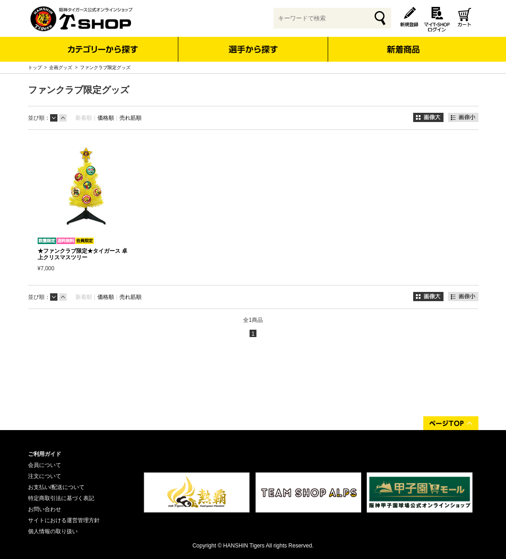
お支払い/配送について (56, 487)
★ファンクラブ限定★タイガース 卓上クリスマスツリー (82, 254)
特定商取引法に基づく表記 (61, 498)
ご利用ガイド (44, 454)
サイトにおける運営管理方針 (64, 520)
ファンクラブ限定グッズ (105, 67)
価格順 (105, 118)
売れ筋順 (130, 118)
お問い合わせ (44, 509)
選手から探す (253, 49)
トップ (35, 67)
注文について (44, 476)
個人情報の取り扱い (53, 531)
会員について (44, 465)
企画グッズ (60, 67)
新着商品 (403, 43)
